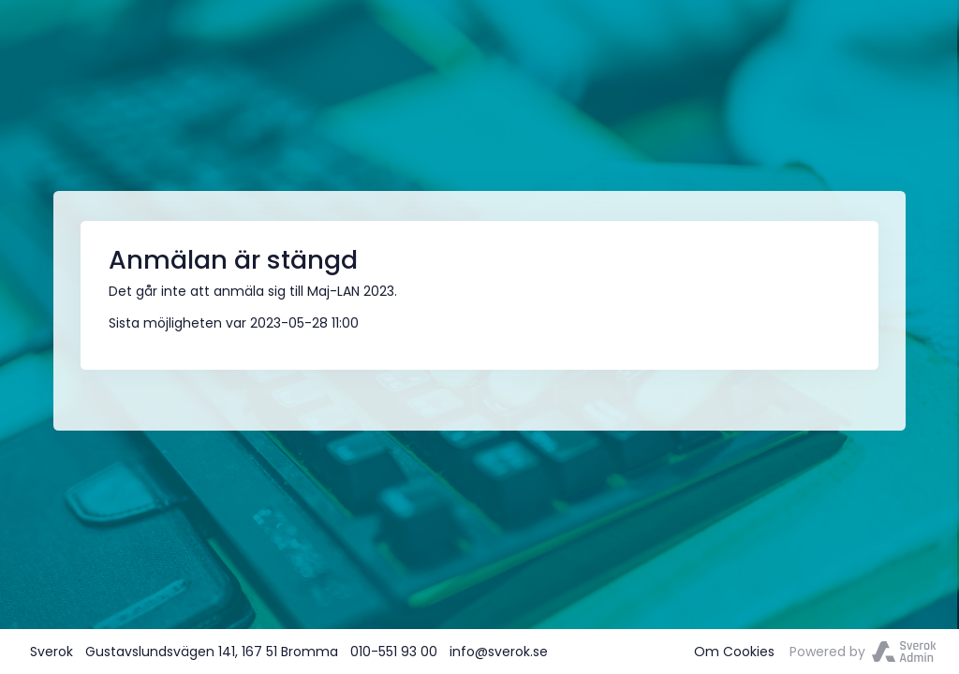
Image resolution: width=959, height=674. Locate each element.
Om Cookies (734, 651)
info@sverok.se (499, 651)
